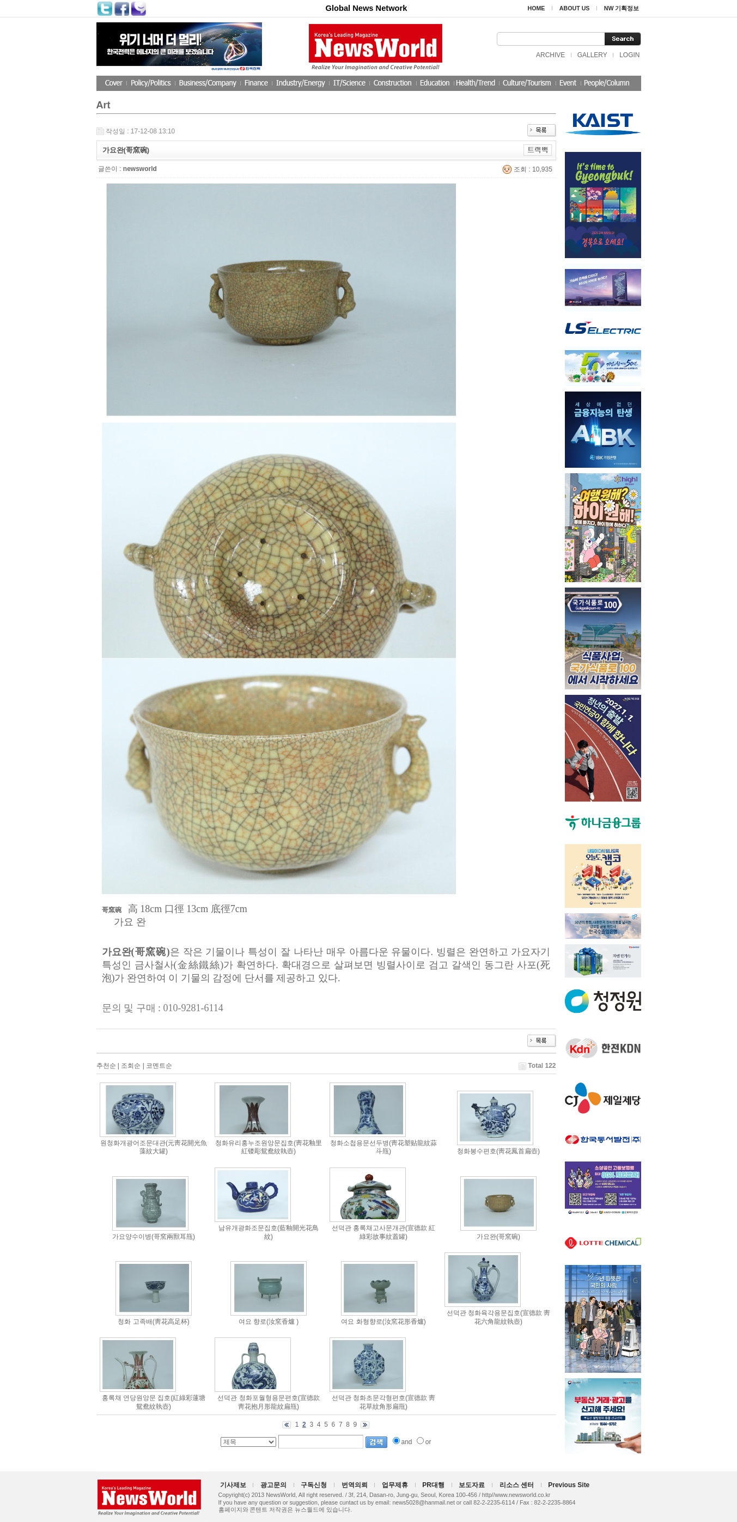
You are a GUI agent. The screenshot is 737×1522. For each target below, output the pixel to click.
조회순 (131, 1065)
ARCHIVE (550, 55)
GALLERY (592, 55)
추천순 (106, 1065)
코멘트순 (159, 1065)
